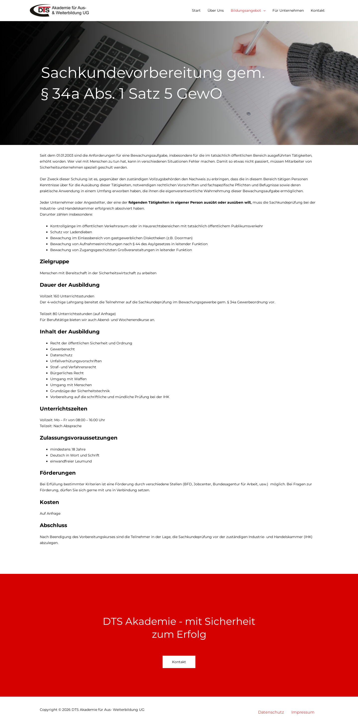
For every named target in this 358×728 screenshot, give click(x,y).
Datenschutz (271, 712)
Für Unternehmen (288, 10)
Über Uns (216, 10)
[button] (263, 10)
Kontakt (318, 10)
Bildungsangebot (248, 10)
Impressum (302, 712)
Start (196, 10)
